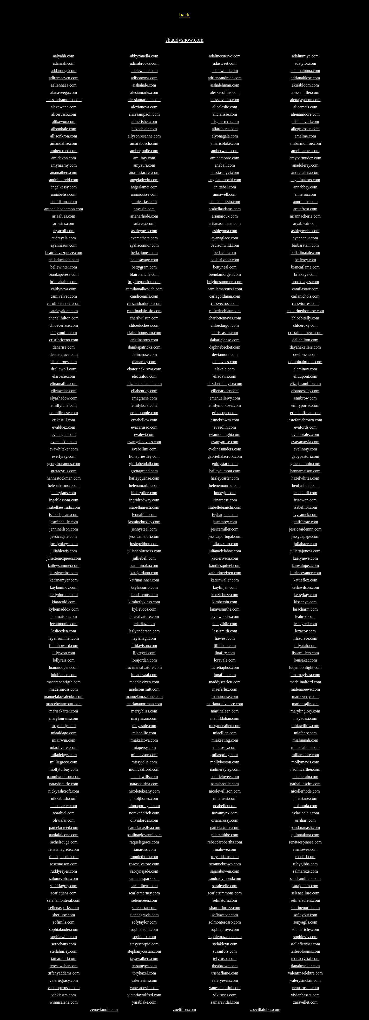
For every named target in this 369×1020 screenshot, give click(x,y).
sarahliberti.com (144, 886)
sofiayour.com (305, 915)
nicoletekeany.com (144, 791)
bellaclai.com (225, 252)
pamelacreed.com (63, 827)
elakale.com (225, 369)
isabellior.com (305, 507)
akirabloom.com (305, 85)
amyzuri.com (144, 165)
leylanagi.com (144, 638)
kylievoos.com (144, 609)
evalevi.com (144, 434)
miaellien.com (224, 733)
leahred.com (305, 616)
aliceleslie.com (224, 107)
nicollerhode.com (305, 791)
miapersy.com (144, 747)
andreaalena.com (305, 172)
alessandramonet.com (64, 99)
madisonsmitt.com (144, 689)
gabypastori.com (305, 456)
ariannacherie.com (305, 216)
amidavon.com (63, 158)
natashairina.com (144, 784)
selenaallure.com (305, 893)
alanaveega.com (63, 92)
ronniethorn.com (144, 856)
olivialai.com (64, 820)
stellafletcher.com (305, 944)
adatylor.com (305, 63)
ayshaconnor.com (144, 245)
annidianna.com (63, 201)
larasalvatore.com (144, 616)
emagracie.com (144, 398)
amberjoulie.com (144, 150)
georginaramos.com (63, 463)
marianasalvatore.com (225, 704)
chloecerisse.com (63, 325)
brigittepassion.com (144, 281)
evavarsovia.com (305, 442)
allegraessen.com (305, 129)
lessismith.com (224, 631)
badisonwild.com (224, 245)
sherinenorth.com (305, 907)
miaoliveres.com (63, 747)
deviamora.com (225, 354)
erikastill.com (63, 420)
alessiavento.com (224, 99)
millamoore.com (305, 755)
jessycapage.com (305, 536)
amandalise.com (63, 143)
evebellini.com (144, 449)
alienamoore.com (305, 114)
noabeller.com (224, 805)
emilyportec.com (305, 405)
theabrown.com (225, 966)
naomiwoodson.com (63, 776)
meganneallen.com (224, 725)
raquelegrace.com (144, 842)
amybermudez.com (305, 158)
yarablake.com (144, 1002)
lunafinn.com (225, 674)
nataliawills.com (144, 776)
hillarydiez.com (144, 493)
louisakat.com (305, 660)
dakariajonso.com (224, 340)
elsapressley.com (305, 391)
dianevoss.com (225, 361)
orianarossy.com (224, 820)
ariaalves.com (63, 216)
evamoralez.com (305, 434)
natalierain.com (305, 776)
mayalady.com (64, 725)
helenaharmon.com (64, 485)
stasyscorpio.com (144, 944)
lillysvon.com (63, 653)
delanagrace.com (64, 354)
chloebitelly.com (305, 318)
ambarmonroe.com (305, 143)
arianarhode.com (144, 216)
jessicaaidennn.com (305, 529)
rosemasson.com (63, 864)
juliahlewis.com (63, 551)
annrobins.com (305, 201)
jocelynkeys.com (64, 543)
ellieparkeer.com (225, 391)
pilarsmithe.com (224, 835)
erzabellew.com (144, 420)
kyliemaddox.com (63, 609)
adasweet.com (224, 63)
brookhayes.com (305, 281)
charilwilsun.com (144, 318)
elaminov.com (305, 369)
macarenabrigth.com (64, 682)
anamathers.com (63, 172)
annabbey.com (305, 187)
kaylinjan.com (224, 587)
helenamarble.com (144, 485)
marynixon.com (144, 718)
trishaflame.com (224, 973)
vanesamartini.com (224, 987)
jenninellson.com (63, 529)
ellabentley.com (144, 391)
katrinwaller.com (225, 580)
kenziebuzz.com (224, 594)
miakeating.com (225, 740)
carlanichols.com (305, 296)
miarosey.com (224, 747)
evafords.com (305, 427)
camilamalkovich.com (144, 289)
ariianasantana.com (225, 223)
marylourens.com (63, 718)
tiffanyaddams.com (64, 973)
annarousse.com (144, 194)
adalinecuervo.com (224, 56)
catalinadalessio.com (144, 311)
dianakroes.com (64, 361)
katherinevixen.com (224, 573)
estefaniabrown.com (305, 420)
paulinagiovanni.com (144, 835)
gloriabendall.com (144, 463)
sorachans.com (63, 944)
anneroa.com (305, 194)
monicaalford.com (144, 769)
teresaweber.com (63, 966)
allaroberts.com (225, 129)
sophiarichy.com (305, 929)
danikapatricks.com (144, 347)
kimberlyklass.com (144, 602)
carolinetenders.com (63, 303)
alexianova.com (144, 107)
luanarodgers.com (63, 667)
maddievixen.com (144, 682)
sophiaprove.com (224, 929)
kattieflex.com (305, 580)
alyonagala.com (225, 136)
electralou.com (144, 376)
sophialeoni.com (144, 929)
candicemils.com (144, 296)
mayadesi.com (305, 718)
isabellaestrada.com (63, 507)
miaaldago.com (63, 733)
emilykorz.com (144, 405)
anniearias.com (144, 201)
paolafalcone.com (63, 835)
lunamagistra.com (305, 674)
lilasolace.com (305, 638)
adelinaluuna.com (305, 70)
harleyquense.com (144, 478)
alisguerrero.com (225, 121)
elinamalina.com (63, 383)
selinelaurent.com (305, 900)
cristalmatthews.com (305, 332)
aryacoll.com (63, 230)
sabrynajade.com (144, 871)
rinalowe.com (224, 849)
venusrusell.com (305, 987)
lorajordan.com (144, 660)
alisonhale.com (63, 129)
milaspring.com (225, 755)
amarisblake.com (225, 143)
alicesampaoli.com (144, 114)
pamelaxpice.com (224, 827)
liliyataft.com (305, 645)
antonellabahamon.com (63, 209)
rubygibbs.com (305, 864)
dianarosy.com (144, 361)
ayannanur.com (305, 238)
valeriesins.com (144, 980)
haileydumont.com (224, 471)
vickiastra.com (63, 995)
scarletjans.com (63, 893)
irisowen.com (305, 500)
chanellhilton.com (63, 318)
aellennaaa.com (63, 85)
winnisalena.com (64, 1002)
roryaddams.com (225, 856)
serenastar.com (144, 907)
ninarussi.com (224, 798)
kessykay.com (305, 594)
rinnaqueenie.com (63, 856)
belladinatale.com (305, 252)
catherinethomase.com (305, 311)
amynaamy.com (64, 165)
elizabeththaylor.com (224, 383)
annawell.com (224, 194)
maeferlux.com (224, 689)
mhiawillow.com (305, 725)
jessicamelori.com (144, 536)
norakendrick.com (144, 813)
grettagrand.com (144, 471)
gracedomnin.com (305, 463)
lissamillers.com (305, 653)
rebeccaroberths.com (225, 842)
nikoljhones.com (144, 798)
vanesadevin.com (144, 987)
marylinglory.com (305, 711)
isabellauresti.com (144, 507)
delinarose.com (144, 354)
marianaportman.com (144, 704)
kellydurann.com (64, 594)
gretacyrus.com (63, 471)
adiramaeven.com (63, 78)
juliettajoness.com (305, 551)
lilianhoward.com (63, 645)
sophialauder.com (63, 929)
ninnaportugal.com (144, 805)
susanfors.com (225, 951)
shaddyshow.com (184, 40)
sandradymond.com (224, 878)
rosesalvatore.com (144, 864)
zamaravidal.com (224, 1002)
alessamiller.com (305, 92)
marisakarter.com (63, 711)
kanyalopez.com (305, 565)
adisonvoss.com (144, 78)
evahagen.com (64, 434)
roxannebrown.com (225, 864)
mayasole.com (144, 725)
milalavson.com (144, 755)
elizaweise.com (63, 391)
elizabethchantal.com (144, 383)
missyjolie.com (144, 762)
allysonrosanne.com (144, 136)
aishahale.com (144, 85)
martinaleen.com (225, 711)
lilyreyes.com (144, 653)
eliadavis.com (224, 376)
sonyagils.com (305, 922)
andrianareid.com (63, 180)
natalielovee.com (225, 776)
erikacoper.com (225, 412)
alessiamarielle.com (144, 99)
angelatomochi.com (224, 180)
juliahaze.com (305, 543)
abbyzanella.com (144, 56)
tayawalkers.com (144, 958)
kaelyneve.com (305, 558)
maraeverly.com (305, 696)
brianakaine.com (63, 281)
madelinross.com (64, 689)
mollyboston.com (224, 762)
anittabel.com (225, 187)
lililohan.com (225, 645)
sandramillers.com (305, 878)
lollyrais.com (64, 660)
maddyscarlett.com (224, 682)
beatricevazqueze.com (63, 252)
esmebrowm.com (224, 420)
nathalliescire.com (305, 784)
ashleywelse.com (305, 230)
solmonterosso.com (225, 922)
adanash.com (63, 63)
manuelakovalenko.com (63, 696)
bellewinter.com (63, 267)
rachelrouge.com (63, 842)
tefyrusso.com (224, 958)
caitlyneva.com (63, 289)
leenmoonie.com (63, 624)
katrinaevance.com (305, 573)
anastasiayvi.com (224, 172)
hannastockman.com (64, 478)
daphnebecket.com (224, 347)
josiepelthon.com (144, 543)
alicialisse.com (225, 114)
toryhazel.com (144, 973)
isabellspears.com (63, 514)
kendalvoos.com (144, 594)
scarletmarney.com (144, 893)
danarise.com (64, 347)
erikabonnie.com (144, 412)
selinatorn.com (225, 900)
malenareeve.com (305, 689)
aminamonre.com (224, 158)
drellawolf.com (63, 369)
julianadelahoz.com (225, 551)
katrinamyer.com (64, 580)
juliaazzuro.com (225, 543)
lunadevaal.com (144, 674)
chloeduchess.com (144, 325)
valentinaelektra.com (305, 973)
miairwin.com (63, 740)
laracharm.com (305, 609)
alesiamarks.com (144, 92)
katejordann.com (144, 573)
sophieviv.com (305, 936)
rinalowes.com (305, 849)
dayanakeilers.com (305, 347)
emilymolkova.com (225, 405)
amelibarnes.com (305, 150)
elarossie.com (63, 376)
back (184, 14)
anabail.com (225, 165)
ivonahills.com (144, 514)
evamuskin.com (64, 442)
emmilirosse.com (63, 412)
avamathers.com (144, 238)
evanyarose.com (224, 442)
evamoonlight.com (224, 434)
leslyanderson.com (144, 631)
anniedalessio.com (224, 201)
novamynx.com (225, 813)
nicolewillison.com (225, 791)
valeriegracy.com (63, 980)
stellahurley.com (63, 951)
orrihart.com (305, 820)
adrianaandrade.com (224, 78)
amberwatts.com (224, 150)
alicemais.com (305, 107)
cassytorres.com (305, 303)
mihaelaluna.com (305, 747)
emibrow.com (305, 398)
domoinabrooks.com (305, 361)
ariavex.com (144, 223)
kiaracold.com (63, 602)
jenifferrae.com (305, 522)
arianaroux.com (225, 216)
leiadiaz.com (144, 624)
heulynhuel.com (305, 485)
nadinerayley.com (224, 769)
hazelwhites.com (305, 478)
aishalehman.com (224, 85)
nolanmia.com (305, 805)
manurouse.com (225, 696)
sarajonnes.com (305, 886)
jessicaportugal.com (224, 536)
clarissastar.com (225, 332)
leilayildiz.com (224, 624)
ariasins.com (63, 223)
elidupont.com (305, 376)
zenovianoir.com (104, 1009)
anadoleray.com (305, 165)
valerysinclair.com (305, 980)
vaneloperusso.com (64, 987)
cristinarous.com (144, 340)
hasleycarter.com (225, 478)
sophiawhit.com (63, 936)
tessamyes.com (144, 966)
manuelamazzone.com (144, 696)
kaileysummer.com (63, 565)
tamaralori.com (63, 958)
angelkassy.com (64, 187)
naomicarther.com (305, 769)
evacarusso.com (144, 427)
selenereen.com (144, 900)
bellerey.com (305, 260)
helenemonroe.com (225, 485)
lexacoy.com (305, 631)
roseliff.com (305, 856)
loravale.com (224, 660)
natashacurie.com (63, 784)
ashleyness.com (144, 230)
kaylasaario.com (144, 587)
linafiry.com (225, 653)
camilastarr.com (305, 289)
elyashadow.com (63, 398)
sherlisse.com (63, 915)
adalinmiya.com (305, 56)
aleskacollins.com (225, 92)
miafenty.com (305, 733)
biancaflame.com (305, 267)
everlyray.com (64, 456)
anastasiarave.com (144, 172)
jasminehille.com (63, 522)
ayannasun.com (63, 245)
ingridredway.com (144, 500)
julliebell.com (144, 558)
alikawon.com (63, 121)
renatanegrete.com (63, 849)
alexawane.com (63, 107)
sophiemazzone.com (225, 936)
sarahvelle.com (224, 886)
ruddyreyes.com (63, 871)
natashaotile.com (225, 784)
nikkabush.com (63, 798)
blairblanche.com (144, 274)
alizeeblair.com (144, 129)
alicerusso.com (63, 114)
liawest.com (225, 638)
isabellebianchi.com (224, 507)
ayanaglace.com (225, 238)
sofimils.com (63, 922)
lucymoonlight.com (305, 667)
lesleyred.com (305, 624)
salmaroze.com (305, 871)
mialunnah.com (305, 740)
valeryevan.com (225, 980)
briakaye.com (305, 274)
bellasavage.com (144, 260)
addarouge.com (63, 70)
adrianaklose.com (305, 78)
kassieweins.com (64, 573)
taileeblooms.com (305, 951)
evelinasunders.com (224, 449)
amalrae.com (305, 136)
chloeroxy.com (305, 325)
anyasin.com (144, 209)
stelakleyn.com (224, 944)
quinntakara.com (305, 835)
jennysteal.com (144, 529)
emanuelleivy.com (225, 398)
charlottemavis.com (224, 318)
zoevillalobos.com (265, 1009)
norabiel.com (64, 813)
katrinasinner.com (144, 580)
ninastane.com (305, 798)
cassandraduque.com (144, 303)
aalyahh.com (63, 56)
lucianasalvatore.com (144, 667)
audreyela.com (63, 238)
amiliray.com (144, 158)
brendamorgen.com (225, 274)
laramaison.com (63, 616)
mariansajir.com (305, 704)
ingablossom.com (63, 500)
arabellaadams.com (225, 209)
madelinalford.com (305, 682)
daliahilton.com (305, 340)
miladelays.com (64, 755)
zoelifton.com (184, 1009)
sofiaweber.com (225, 915)
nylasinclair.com (305, 813)
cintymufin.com (63, 332)
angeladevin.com (144, 180)
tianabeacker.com (305, 966)
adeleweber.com (144, 70)
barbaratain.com (305, 245)
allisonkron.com (63, 136)
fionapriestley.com (144, 456)
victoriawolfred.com (144, 995)
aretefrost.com (305, 209)
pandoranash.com (305, 827)
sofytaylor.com (144, 922)
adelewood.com (225, 70)
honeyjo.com (224, 493)
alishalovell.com (305, 121)
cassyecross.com (225, 303)
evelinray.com (305, 449)
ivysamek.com (305, 514)
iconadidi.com (305, 493)
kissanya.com (305, 602)
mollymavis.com (305, 762)
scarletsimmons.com (225, 893)
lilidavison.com (144, 645)
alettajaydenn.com (305, 99)
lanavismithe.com (224, 609)
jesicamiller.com (224, 529)
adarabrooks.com (144, 63)
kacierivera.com (225, 558)
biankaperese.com (63, 274)
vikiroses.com (224, 995)
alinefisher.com (144, 121)
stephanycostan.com (144, 951)
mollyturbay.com (64, 769)
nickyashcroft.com (63, 791)
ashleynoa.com (224, 230)
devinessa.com (305, 354)
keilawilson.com (305, 587)
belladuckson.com (64, 260)
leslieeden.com (63, 631)
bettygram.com (144, 267)
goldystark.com (225, 463)
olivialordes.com (144, 820)
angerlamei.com (144, 187)
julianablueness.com (144, 551)
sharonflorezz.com (224, 907)
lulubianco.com (63, 674)
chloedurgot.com (225, 325)
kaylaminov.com (63, 587)
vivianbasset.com (305, 995)
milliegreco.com (63, 762)
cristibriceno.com (63, 340)
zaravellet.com (305, 1002)
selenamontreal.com (63, 900)
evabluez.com (63, 427)
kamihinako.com (144, 565)
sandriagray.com (63, 886)
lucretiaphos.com (224, 667)
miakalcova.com (144, 740)
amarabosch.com (144, 143)
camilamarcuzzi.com (225, 289)
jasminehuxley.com (144, 522)
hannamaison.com (305, 471)
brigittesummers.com (224, 281)
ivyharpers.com (225, 514)
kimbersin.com (224, 602)
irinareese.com (225, 500)
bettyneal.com (224, 267)
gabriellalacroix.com (225, 456)
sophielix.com (144, 936)
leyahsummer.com (64, 638)
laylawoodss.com (224, 616)
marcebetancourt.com (64, 704)
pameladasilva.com (144, 827)
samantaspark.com (144, 878)
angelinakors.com (305, 180)
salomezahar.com (63, 878)
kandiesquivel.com (224, 565)
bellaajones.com (144, 252)
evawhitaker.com (64, 449)
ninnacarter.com (63, 805)
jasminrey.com (225, 522)
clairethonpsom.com (144, 332)
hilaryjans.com (63, 493)
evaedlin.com (225, 427)
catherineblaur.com (225, 311)
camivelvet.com (63, 296)
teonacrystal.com (305, 958)
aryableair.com (305, 223)
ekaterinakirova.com (144, 369)
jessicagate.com (64, 536)
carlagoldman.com (224, 296)
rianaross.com (144, 849)
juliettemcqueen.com (63, 558)
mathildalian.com (224, 718)
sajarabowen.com (224, 871)
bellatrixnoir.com (224, 260)
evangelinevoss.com (144, 442)
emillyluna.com (64, 405)
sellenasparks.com (64, 907)
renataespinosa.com (305, 842)
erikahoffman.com (305, 412)
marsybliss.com (144, 711)
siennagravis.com (144, 915)
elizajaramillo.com (305, 383)
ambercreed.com (63, 150)
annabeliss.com (63, 194)
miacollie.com (144, 733)
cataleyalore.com (64, 311)
